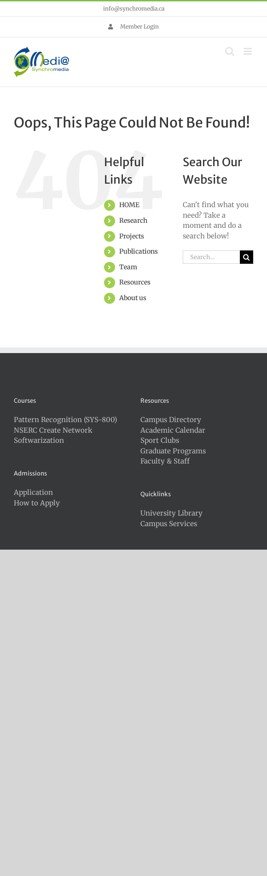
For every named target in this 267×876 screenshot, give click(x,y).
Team (128, 267)
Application (33, 492)
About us (132, 298)
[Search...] (211, 257)
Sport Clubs (159, 440)
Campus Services (168, 523)
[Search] (246, 257)
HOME (129, 205)
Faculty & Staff (165, 461)
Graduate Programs (173, 451)
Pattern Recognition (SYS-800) (65, 419)
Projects (131, 236)
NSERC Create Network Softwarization (53, 435)
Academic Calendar (172, 430)
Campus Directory (170, 419)
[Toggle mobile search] (229, 51)
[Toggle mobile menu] (248, 51)
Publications (138, 251)
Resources (135, 282)
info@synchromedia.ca (133, 8)
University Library (171, 513)
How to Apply (37, 503)
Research (133, 220)
